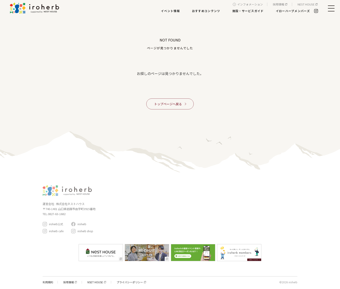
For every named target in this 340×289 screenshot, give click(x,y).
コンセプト (222, 187)
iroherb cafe (56, 231)
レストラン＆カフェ (180, 206)
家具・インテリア (178, 194)
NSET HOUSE (95, 282)
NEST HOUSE (306, 4)
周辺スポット (224, 214)
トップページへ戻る (168, 104)
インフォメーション (250, 4)
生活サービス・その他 (181, 218)
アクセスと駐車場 (278, 211)
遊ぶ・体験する (177, 212)
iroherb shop (85, 231)
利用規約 (48, 282)
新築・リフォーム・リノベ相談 (186, 200)
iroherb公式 (56, 224)
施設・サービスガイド (248, 11)
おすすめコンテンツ (206, 11)
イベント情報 (170, 11)
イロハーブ (35, 8)
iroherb (82, 224)
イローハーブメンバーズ (293, 11)
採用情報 (278, 4)
